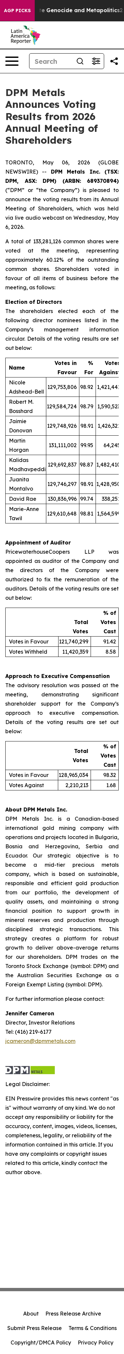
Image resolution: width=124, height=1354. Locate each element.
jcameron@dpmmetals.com (40, 1041)
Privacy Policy (95, 1342)
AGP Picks (17, 10)
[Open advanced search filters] (96, 61)
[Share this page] (114, 61)
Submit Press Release (34, 1328)
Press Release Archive (73, 1313)
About (31, 1313)
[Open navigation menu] (12, 61)
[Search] (50, 61)
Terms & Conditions (92, 1328)
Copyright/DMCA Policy (41, 1342)
